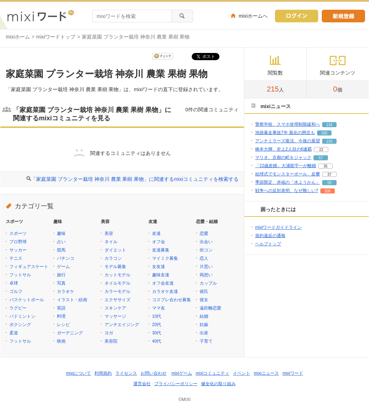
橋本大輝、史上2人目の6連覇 (283, 149)
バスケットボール (26, 299)
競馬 (61, 250)
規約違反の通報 (270, 235)
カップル (208, 283)
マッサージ (115, 316)
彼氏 (204, 291)
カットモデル (117, 274)
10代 (156, 316)
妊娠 (204, 324)
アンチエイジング (122, 324)
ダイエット (115, 250)
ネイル (111, 241)
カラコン (113, 258)
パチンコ (65, 258)
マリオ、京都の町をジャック (283, 157)
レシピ (63, 324)
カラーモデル (117, 291)
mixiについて (78, 373)
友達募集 (160, 250)
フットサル (20, 274)
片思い (206, 266)
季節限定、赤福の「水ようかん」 (287, 182)
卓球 (13, 283)
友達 (156, 233)
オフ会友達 (163, 283)
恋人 (204, 258)
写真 (61, 283)
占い (61, 241)
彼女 (204, 299)
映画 (61, 341)
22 (321, 150)
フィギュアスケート (28, 266)
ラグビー (18, 308)
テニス (15, 258)
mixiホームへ (253, 16)
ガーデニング (70, 332)
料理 (61, 316)
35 (326, 166)
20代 (156, 324)
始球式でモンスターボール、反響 (287, 174)
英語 (61, 308)
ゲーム (63, 266)
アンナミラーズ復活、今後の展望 (287, 140)
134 (329, 125)
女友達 (158, 266)
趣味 (61, 233)
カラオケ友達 (165, 291)
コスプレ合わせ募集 (171, 299)
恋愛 (204, 233)
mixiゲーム (182, 373)
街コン (206, 250)
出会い (206, 241)
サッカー (18, 250)
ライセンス (126, 373)
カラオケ (65, 291)
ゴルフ (15, 291)
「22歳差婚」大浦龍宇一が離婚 (285, 165)
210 (329, 141)
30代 (156, 332)
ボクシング (20, 324)
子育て (206, 341)
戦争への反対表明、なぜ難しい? (286, 190)
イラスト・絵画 (72, 299)
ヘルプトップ (268, 243)
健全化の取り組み (218, 383)
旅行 (61, 274)
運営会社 (142, 383)
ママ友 (158, 308)
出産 (204, 332)
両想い (206, 274)
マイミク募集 (165, 258)
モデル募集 (115, 266)
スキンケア (115, 308)
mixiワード (293, 373)
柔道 (13, 332)
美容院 (111, 341)
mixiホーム (18, 37)
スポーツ (18, 233)
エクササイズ (117, 299)
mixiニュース (266, 373)
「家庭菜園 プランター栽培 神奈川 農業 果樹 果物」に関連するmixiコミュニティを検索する (135, 179)
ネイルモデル (117, 283)
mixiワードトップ (56, 37)
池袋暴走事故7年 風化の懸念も (285, 132)
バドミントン (22, 316)
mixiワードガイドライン (278, 227)
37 (329, 175)
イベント (241, 373)
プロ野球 (18, 241)
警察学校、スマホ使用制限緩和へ (287, 124)
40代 (156, 341)
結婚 (204, 316)
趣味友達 (160, 274)
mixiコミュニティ (212, 373)
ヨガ (109, 332)
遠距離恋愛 (210, 308)
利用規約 (103, 373)
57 (321, 158)
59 (329, 183)
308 (327, 191)
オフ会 (158, 241)
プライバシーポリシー (175, 383)
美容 (109, 233)
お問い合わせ (153, 373)
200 (324, 133)
